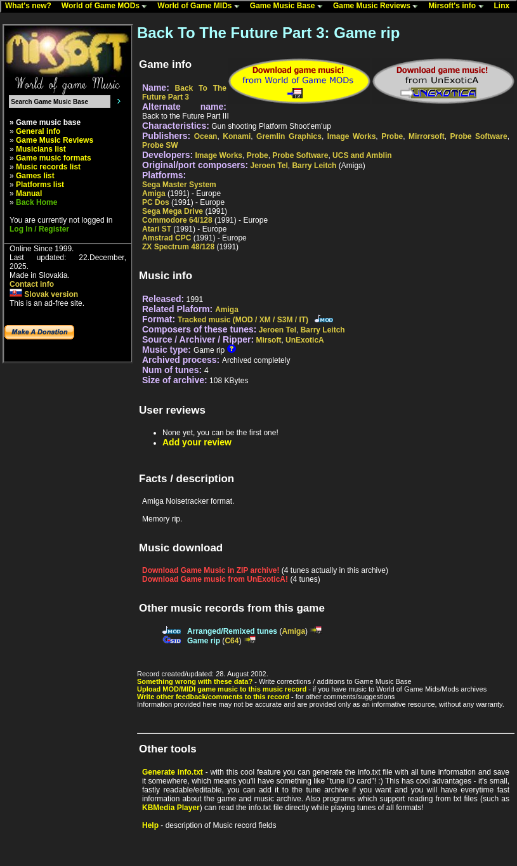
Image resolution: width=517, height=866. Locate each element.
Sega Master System (179, 184)
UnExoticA (304, 340)
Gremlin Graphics (289, 136)
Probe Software (478, 136)
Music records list (48, 166)
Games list (35, 175)
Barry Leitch (314, 165)
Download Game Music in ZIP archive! (211, 570)
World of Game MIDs (201, 6)
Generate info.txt (172, 772)
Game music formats (53, 158)
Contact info (32, 284)
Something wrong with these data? (194, 681)
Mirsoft (268, 340)
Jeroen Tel (269, 165)
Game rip (203, 640)
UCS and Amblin (362, 155)
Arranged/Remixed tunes (232, 631)
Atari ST (156, 229)
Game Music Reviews (378, 6)
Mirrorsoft (427, 136)
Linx (505, 6)
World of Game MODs (107, 6)
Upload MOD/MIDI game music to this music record (221, 689)
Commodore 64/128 (177, 220)
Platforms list (40, 184)
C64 (232, 640)
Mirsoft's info (459, 6)
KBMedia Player (171, 807)
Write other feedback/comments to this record (213, 696)
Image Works (351, 136)
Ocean (206, 136)
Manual (29, 193)
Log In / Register (39, 229)
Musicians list (41, 149)
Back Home (36, 202)
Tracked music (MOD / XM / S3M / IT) (243, 319)
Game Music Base (289, 6)
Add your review (197, 442)
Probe (392, 136)
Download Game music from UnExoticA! (215, 579)
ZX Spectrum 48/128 (178, 246)
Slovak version (44, 294)
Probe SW (160, 145)
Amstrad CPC (166, 237)
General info (38, 131)
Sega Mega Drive (172, 211)
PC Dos (155, 202)
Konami (237, 136)
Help (150, 825)
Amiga (154, 193)
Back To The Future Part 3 (184, 93)
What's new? (31, 6)
